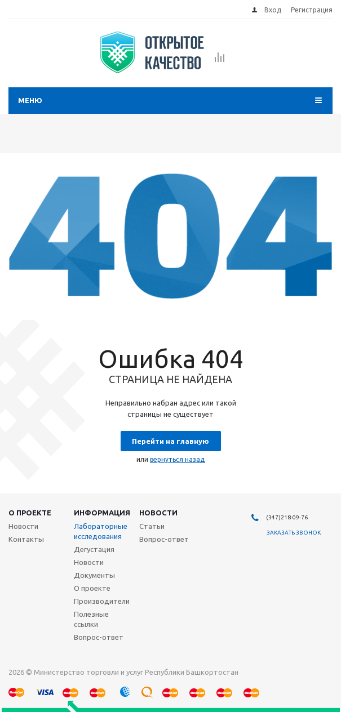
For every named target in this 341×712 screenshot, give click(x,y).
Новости (158, 513)
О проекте (29, 513)
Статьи (152, 526)
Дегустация (94, 549)
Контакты (26, 539)
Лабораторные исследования (100, 531)
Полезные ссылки (91, 619)
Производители (102, 601)
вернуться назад (177, 459)
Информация (102, 513)
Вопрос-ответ (98, 637)
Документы (94, 575)
